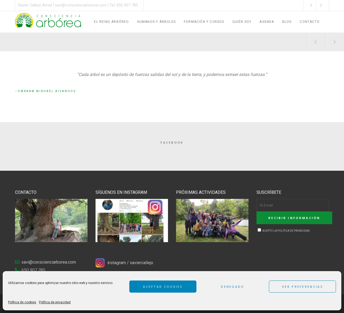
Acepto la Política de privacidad (284, 230)
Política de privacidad (55, 302)
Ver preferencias (302, 287)
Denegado (232, 287)
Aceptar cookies (163, 287)
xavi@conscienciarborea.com (81, 5)
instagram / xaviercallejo (130, 262)
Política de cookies (22, 302)
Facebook (171, 142)
